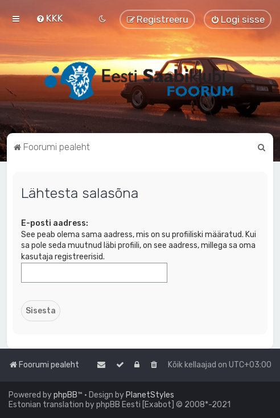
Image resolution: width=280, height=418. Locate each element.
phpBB (65, 395)
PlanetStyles (150, 395)
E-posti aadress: (54, 223)
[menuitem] (49, 18)
